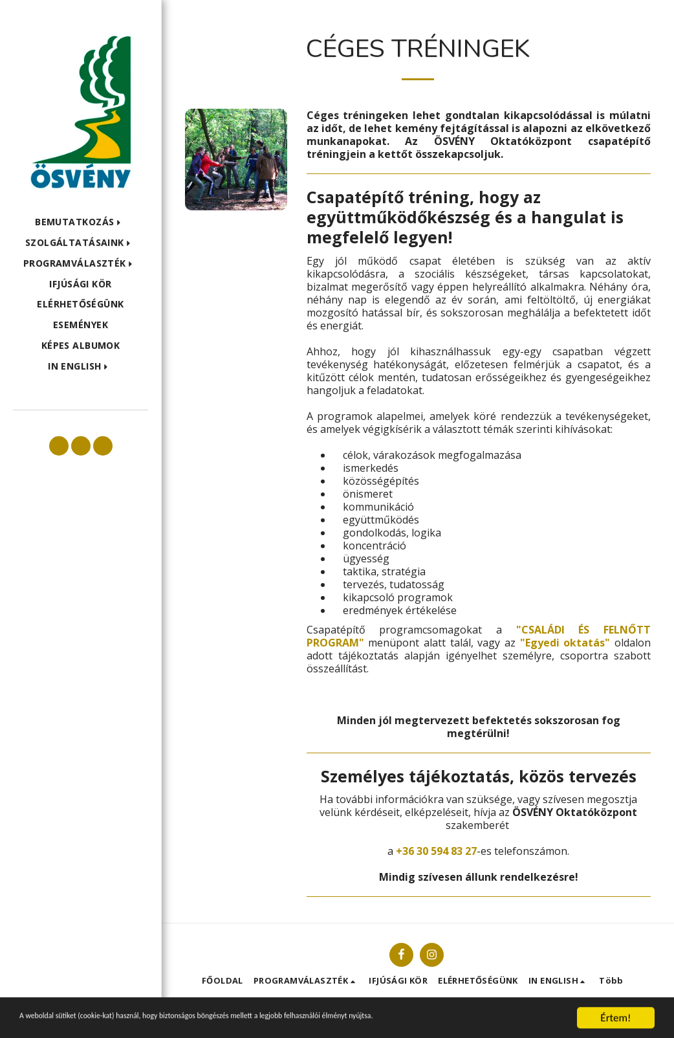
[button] (80, 222)
